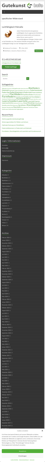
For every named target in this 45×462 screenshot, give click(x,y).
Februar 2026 (6, 237)
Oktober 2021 (6, 355)
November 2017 (6, 425)
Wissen (24, 51)
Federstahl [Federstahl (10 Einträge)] (28, 92)
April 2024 (5, 293)
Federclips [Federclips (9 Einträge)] (6, 92)
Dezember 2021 (6, 350)
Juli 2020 (4, 378)
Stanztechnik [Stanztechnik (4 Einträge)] (9, 107)
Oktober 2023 (6, 307)
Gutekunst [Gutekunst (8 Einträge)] (19, 97)
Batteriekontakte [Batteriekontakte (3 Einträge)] (24, 88)
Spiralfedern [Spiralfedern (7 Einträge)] (22, 105)
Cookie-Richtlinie (14, 459)
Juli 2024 (4, 285)
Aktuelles (4, 175)
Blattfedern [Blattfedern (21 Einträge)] (34, 88)
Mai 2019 (4, 397)
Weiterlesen (38, 51)
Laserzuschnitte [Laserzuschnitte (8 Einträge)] (7, 103)
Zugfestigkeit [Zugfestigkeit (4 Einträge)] (19, 109)
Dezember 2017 (6, 423)
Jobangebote (5, 197)
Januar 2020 (5, 389)
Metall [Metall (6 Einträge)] (25, 103)
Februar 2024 (6, 299)
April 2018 (5, 414)
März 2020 (5, 383)
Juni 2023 (4, 316)
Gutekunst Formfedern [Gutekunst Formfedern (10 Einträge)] (32, 97)
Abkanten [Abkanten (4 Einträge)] (4, 88)
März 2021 (5, 369)
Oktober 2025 (6, 246)
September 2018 (6, 409)
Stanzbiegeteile (6, 217)
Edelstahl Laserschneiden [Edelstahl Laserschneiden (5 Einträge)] (16, 90)
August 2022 (5, 335)
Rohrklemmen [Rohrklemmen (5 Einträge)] (14, 105)
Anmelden (5, 145)
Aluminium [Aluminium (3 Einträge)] (9, 88)
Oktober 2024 (6, 277)
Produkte (4, 211)
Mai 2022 (4, 341)
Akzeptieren (22, 451)
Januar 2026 (5, 240)
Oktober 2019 (6, 394)
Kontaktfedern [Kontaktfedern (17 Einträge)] (23, 99)
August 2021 (5, 361)
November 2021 (6, 352)
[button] (42, 431)
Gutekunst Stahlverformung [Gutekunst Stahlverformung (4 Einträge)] (9, 99)
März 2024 (5, 296)
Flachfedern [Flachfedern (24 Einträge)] (16, 94)
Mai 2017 (4, 428)
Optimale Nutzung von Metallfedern (13, 125)
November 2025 (6, 243)
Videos (4, 222)
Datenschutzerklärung (24, 459)
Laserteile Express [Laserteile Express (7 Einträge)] (34, 101)
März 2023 (5, 321)
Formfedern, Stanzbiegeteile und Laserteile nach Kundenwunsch (21, 131)
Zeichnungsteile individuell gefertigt (13, 119)
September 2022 (6, 333)
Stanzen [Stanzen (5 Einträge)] (4, 107)
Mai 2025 (4, 260)
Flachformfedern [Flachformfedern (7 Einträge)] (28, 94)
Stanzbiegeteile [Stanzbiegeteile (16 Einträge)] (34, 105)
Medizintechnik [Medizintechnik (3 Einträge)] (16, 103)
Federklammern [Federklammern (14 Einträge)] (17, 92)
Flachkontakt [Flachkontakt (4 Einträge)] (37, 94)
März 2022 (5, 344)
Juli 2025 (4, 254)
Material (19, 51)
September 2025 (6, 248)
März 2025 (5, 265)
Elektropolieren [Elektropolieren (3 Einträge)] (26, 90)
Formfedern (5, 191)
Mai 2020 (4, 380)
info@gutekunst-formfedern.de (11, 63)
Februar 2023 (6, 324)
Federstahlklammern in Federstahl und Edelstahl (16, 128)
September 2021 (6, 358)
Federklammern (6, 183)
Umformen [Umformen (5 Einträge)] (5, 109)
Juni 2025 (4, 257)
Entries (5, 148)
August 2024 (5, 282)
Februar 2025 (6, 268)
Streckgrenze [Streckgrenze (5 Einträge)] (24, 107)
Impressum (32, 459)
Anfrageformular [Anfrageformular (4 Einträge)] (16, 88)
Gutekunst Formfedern (11, 48)
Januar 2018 (5, 420)
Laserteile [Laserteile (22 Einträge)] (22, 101)
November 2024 (6, 274)
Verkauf (4, 220)
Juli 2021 (4, 364)
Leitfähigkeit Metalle (12, 26)
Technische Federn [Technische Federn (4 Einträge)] (33, 107)
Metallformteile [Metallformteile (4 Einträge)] (6, 105)
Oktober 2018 (6, 406)
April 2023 (5, 319)
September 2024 (6, 279)
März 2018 (5, 417)
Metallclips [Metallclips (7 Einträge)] (31, 103)
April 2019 (5, 400)
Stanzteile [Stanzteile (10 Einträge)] (17, 107)
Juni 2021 (4, 366)
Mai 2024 (4, 291)
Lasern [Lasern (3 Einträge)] (39, 99)
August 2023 (5, 310)
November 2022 (6, 330)
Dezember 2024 (6, 271)
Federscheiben (6, 186)
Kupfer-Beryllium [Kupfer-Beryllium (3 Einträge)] (34, 99)
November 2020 (6, 375)
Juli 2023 (4, 313)
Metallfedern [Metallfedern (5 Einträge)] (38, 103)
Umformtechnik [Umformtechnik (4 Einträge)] (12, 109)
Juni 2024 (4, 288)
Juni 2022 (4, 338)
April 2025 (5, 262)
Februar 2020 (6, 386)
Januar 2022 (5, 347)
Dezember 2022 (6, 327)
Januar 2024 (5, 302)
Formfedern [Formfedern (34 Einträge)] (8, 96)
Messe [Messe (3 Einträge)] (21, 103)
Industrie (13, 51)
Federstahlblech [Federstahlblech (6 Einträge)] (37, 92)
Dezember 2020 (6, 372)
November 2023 (6, 305)
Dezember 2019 (6, 392)
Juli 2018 (4, 411)
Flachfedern (5, 189)
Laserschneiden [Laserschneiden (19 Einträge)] (9, 101)
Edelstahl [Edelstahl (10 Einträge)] (5, 90)
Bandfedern (5, 177)
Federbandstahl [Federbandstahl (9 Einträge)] (36, 90)
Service (4, 214)
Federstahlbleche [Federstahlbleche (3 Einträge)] (5, 94)
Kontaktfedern (6, 200)
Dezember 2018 (6, 403)
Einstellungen (22, 456)
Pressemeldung (6, 208)
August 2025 (5, 251)
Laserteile (4, 203)
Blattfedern (8, 51)
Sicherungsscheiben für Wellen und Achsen (15, 122)
